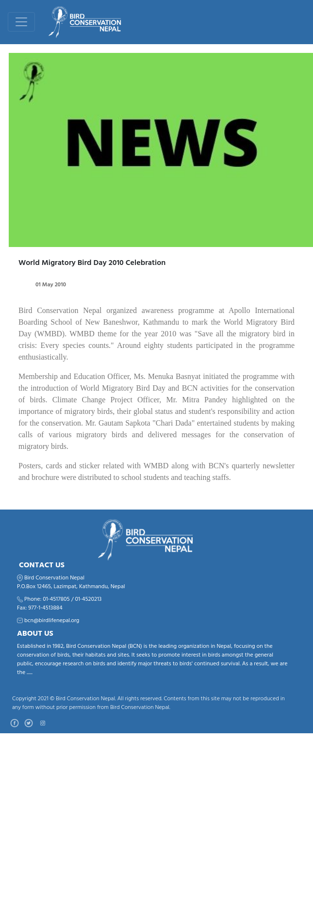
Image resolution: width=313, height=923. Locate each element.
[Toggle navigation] (21, 22)
